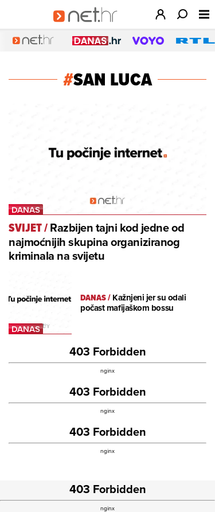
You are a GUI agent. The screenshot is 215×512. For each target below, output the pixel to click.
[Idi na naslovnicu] (89, 26)
